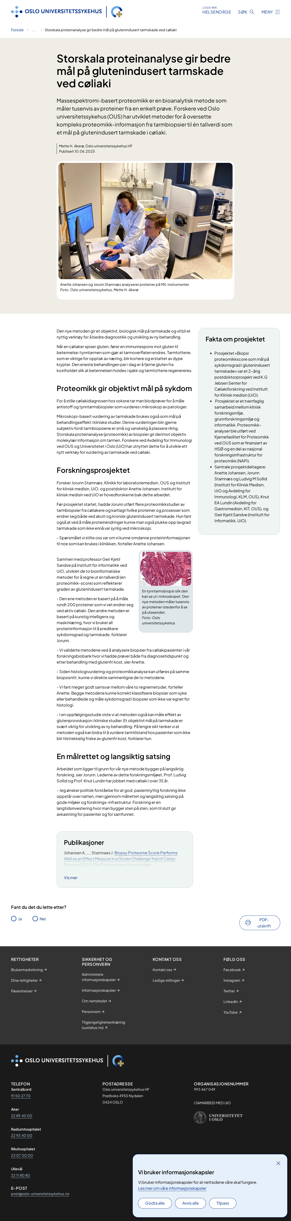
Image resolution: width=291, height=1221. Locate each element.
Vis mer (70, 877)
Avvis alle (190, 1202)
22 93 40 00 (22, 1135)
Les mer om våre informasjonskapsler (172, 1188)
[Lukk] (278, 1163)
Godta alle (155, 1202)
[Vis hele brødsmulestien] (34, 30)
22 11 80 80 (20, 1175)
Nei (43, 918)
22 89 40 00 (22, 1115)
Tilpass (222, 1202)
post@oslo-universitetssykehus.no (40, 1193)
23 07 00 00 (22, 1155)
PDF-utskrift (264, 922)
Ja (20, 918)
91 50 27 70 (21, 1095)
